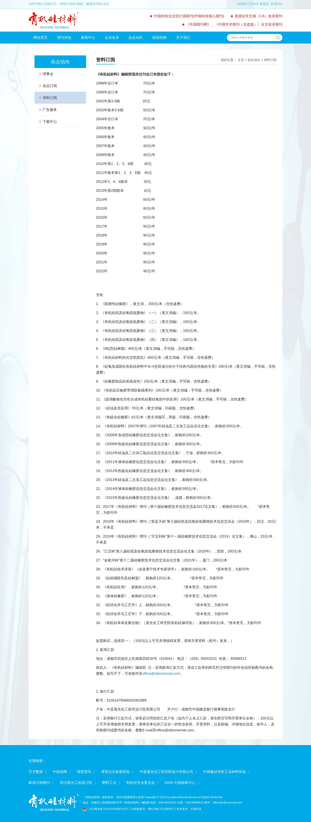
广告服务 (50, 110)
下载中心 (50, 122)
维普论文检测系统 (115, 772)
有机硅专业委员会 (140, 783)
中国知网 (60, 772)
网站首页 (40, 38)
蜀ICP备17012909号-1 (162, 808)
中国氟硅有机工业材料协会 (224, 772)
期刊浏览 (64, 38)
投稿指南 (159, 38)
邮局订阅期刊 (39, 783)
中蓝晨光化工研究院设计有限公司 (166, 772)
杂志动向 (136, 38)
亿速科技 (196, 808)
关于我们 (183, 38)
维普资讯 (84, 772)
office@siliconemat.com (161, 674)
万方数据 (36, 772)
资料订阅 (50, 98)
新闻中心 (88, 38)
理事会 (48, 74)
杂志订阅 (50, 86)
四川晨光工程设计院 (76, 783)
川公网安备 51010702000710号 (108, 808)
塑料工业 (109, 783)
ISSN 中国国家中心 (180, 783)
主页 (241, 60)
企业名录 (112, 38)
